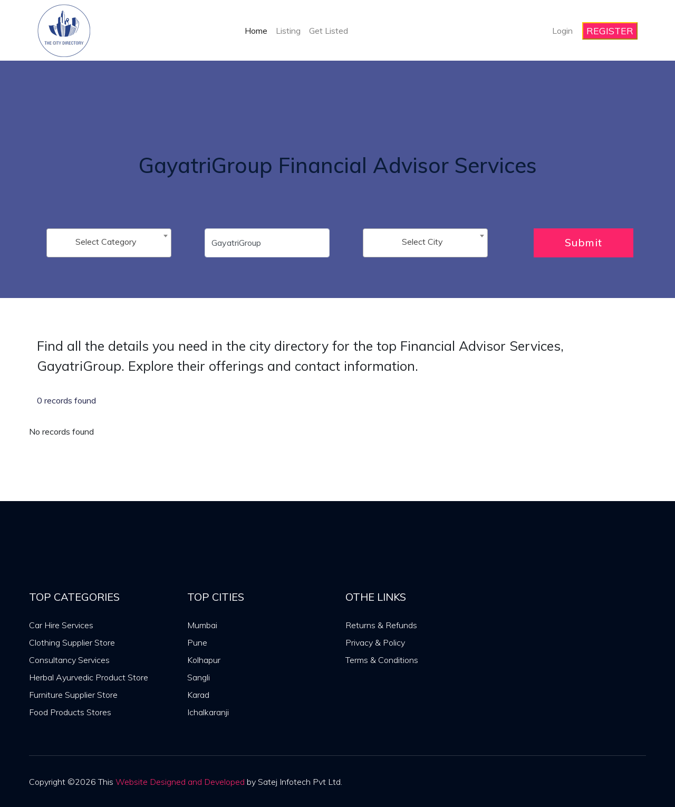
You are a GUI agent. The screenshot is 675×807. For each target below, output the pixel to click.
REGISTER (609, 31)
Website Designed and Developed (180, 781)
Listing (288, 30)
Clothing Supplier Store (72, 642)
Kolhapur (203, 660)
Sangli (198, 677)
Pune (197, 642)
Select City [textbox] (422, 241)
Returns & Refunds (381, 625)
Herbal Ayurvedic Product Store (88, 677)
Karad (198, 694)
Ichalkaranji (208, 712)
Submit (583, 242)
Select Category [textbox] (106, 241)
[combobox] (108, 242)
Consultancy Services (69, 660)
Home (256, 30)
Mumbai (202, 625)
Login (562, 30)
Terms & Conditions (381, 660)
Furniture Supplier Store (73, 694)
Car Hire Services (61, 625)
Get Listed (328, 30)
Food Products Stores (70, 712)
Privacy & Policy (375, 642)
